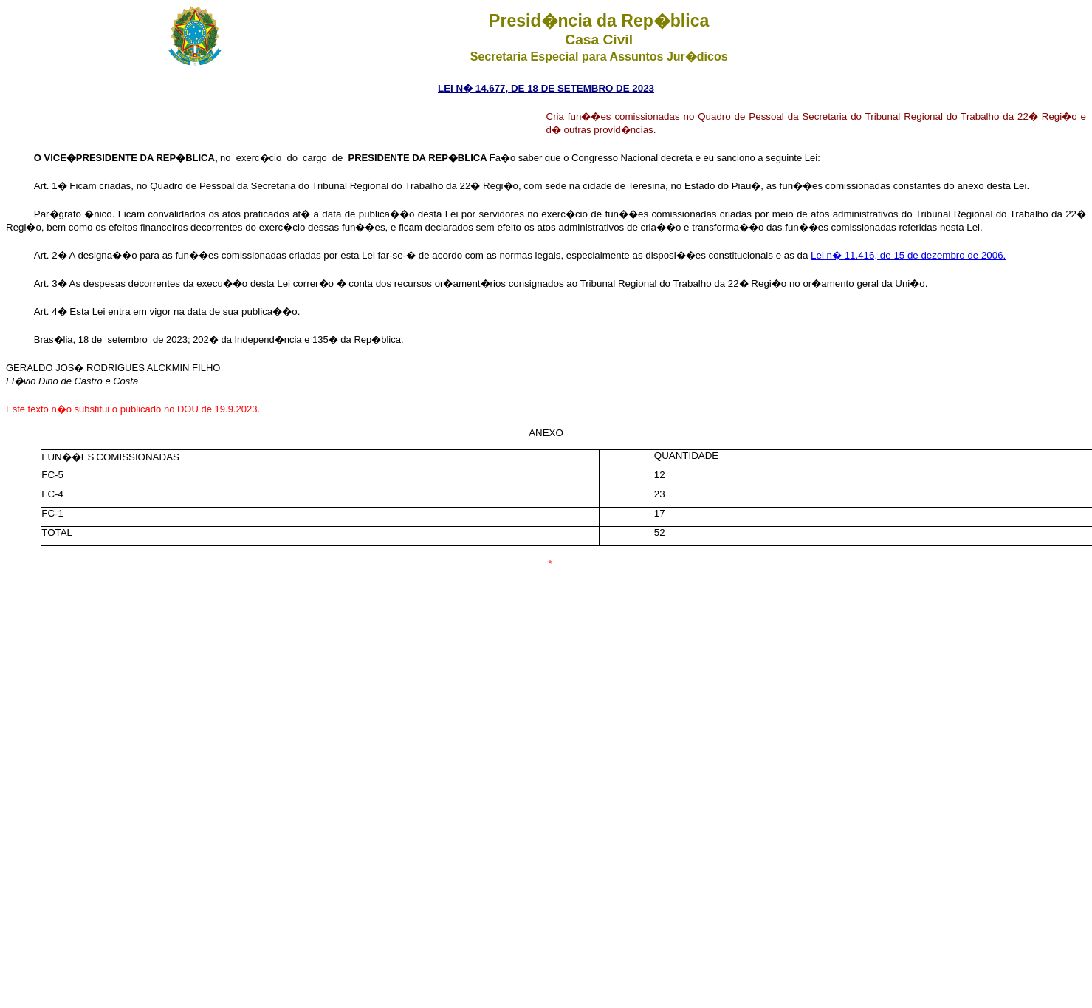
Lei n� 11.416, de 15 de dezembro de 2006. (908, 255)
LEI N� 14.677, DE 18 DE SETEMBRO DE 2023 (546, 88)
